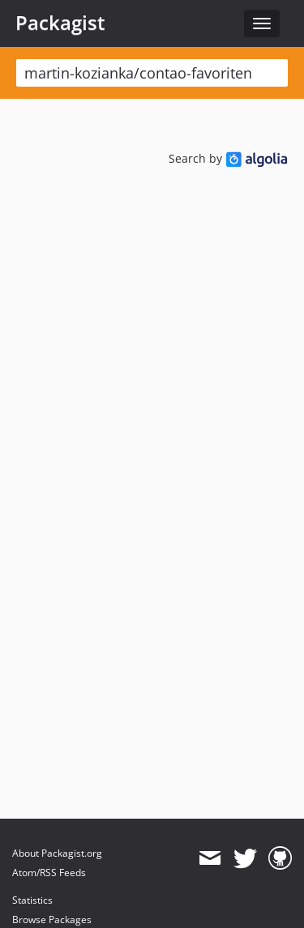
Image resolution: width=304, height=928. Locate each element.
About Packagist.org (57, 853)
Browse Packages (52, 919)
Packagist (60, 23)
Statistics (32, 900)
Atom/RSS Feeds (49, 872)
